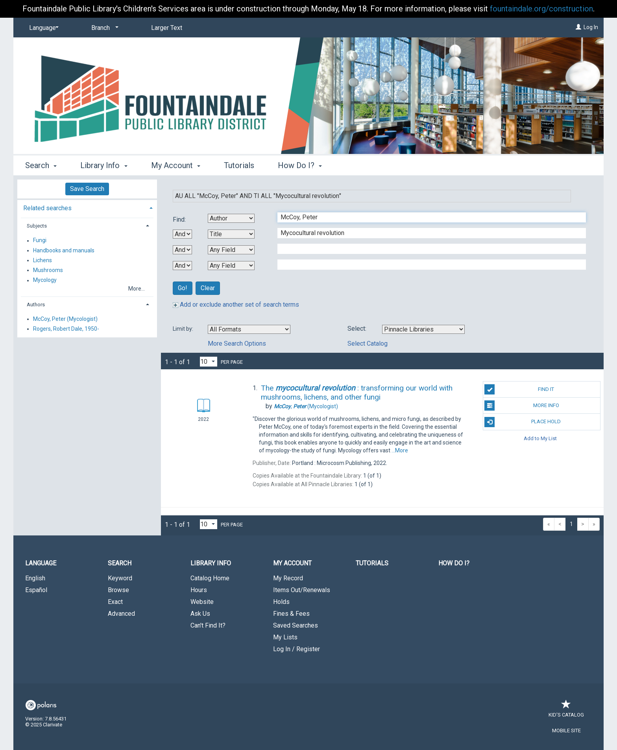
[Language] (42, 28)
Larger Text (166, 27)
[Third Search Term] (427, 248)
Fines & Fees (291, 613)
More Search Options (237, 343)
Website (202, 602)
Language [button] (40, 563)
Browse (118, 590)
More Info (521, 405)
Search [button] (41, 165)
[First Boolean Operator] (182, 234)
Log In (591, 27)
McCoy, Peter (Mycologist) (65, 319)
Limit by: (183, 329)
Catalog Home (209, 578)
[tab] (87, 207)
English (35, 578)
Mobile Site (566, 730)
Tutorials (239, 165)
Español (36, 590)
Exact (115, 602)
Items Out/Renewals (301, 590)
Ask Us (200, 613)
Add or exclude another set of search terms (236, 304)
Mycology (45, 280)
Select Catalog (367, 343)
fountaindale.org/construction (541, 8)
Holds (281, 602)
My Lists (285, 637)
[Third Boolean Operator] (182, 265)
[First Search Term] (427, 217)
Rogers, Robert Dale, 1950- (66, 329)
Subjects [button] (37, 226)
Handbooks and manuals (63, 250)
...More (400, 450)
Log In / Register (296, 649)
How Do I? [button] (300, 165)
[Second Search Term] (427, 233)
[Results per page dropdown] (208, 362)
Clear (208, 288)
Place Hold (522, 422)
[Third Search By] (231, 249)
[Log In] (578, 27)
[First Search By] (231, 218)
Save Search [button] (87, 189)
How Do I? (453, 563)
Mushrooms (48, 270)
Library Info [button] (103, 165)
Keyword (120, 578)
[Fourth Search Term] (427, 264)
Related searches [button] (47, 208)
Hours (198, 590)
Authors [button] (36, 304)
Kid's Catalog (566, 711)
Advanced (121, 613)
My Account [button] (175, 165)
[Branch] (103, 28)
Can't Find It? (207, 625)
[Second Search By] (231, 234)
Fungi (39, 240)
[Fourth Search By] (231, 265)
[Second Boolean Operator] (182, 249)
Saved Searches (295, 625)
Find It (519, 389)
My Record (288, 578)
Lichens (42, 260)
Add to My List (540, 438)
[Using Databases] (423, 329)
